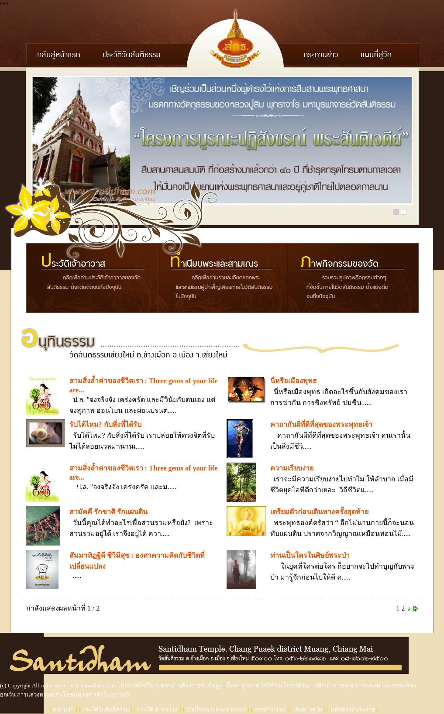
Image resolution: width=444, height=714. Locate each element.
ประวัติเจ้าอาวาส (157, 709)
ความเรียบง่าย (291, 468)
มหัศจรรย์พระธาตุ (352, 709)
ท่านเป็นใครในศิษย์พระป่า (310, 555)
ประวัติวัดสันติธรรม (105, 709)
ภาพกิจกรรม (270, 709)
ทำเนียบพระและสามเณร (216, 709)
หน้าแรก (63, 709)
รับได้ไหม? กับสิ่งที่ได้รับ (105, 424)
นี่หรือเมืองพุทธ (293, 380)
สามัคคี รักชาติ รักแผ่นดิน (108, 511)
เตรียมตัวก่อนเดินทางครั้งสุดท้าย (319, 511)
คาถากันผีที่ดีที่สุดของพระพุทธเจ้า (321, 424)
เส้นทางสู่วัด (307, 709)
